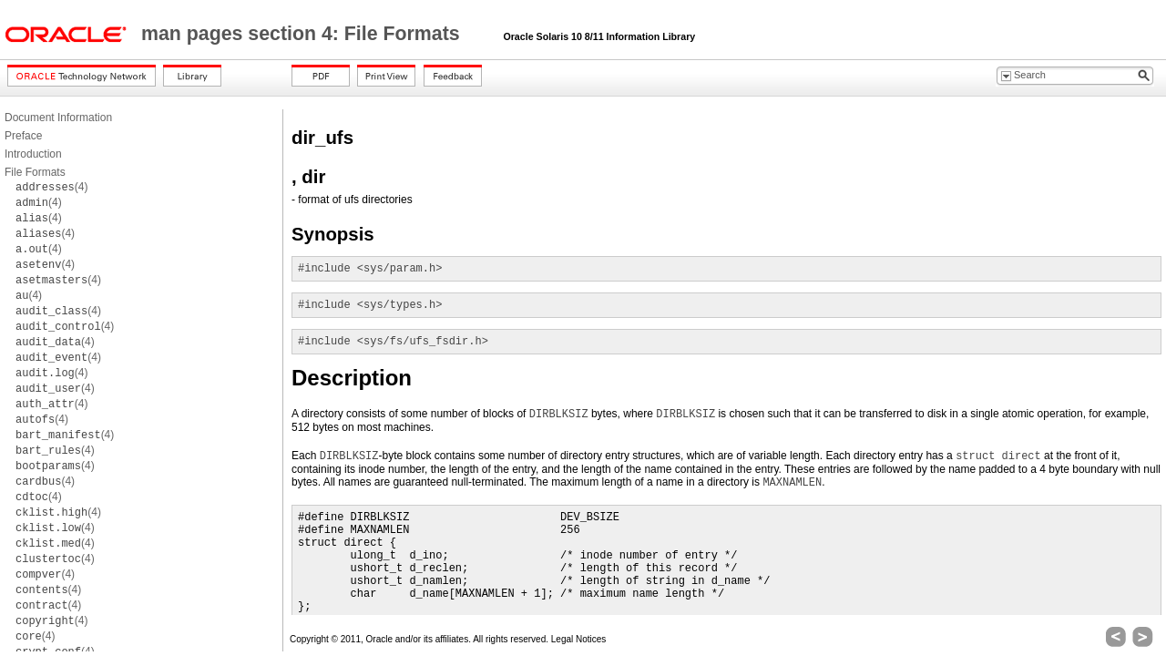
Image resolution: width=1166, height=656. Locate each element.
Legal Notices (579, 639)
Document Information (58, 117)
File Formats (35, 172)
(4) (51, 186)
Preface (23, 135)
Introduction (33, 154)
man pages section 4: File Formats (303, 34)
